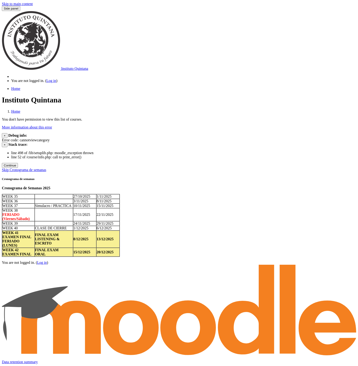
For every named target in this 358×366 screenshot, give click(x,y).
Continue (10, 165)
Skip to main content (17, 4)
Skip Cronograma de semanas (24, 170)
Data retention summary (20, 362)
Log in (51, 81)
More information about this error (27, 127)
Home (15, 111)
